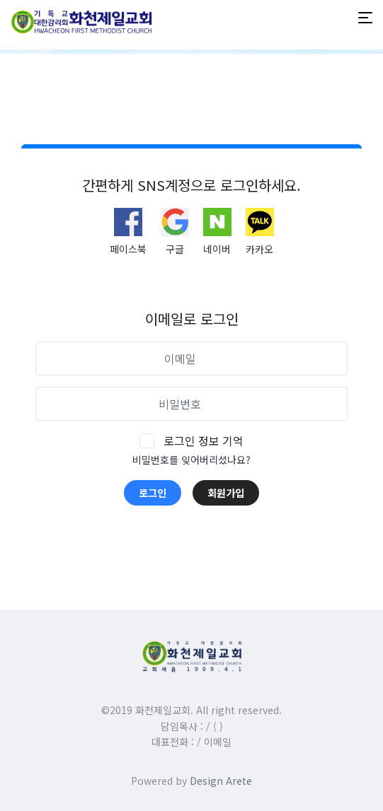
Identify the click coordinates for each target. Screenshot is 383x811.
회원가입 (225, 492)
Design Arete (221, 781)
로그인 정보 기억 (204, 440)
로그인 (152, 492)
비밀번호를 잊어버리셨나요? (191, 460)
